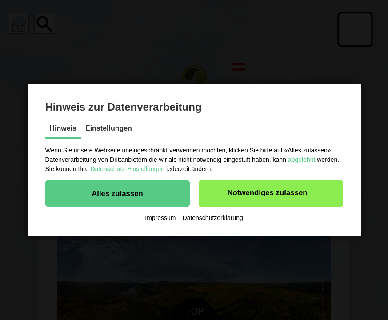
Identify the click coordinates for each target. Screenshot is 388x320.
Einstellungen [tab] (108, 128)
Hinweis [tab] (63, 128)
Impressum (160, 217)
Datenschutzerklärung (213, 217)
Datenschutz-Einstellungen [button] (127, 168)
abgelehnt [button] (302, 159)
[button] (117, 193)
